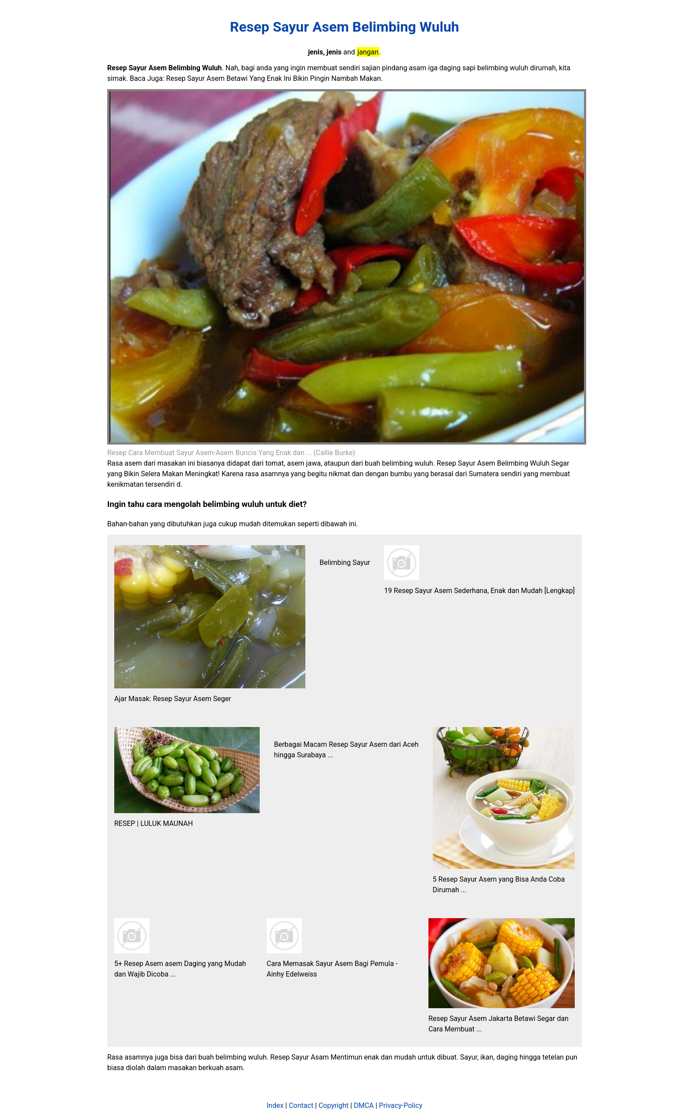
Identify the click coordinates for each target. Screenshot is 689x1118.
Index (275, 1105)
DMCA (364, 1105)
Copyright (333, 1105)
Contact (301, 1105)
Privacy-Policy (400, 1105)
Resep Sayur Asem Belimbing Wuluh (344, 26)
